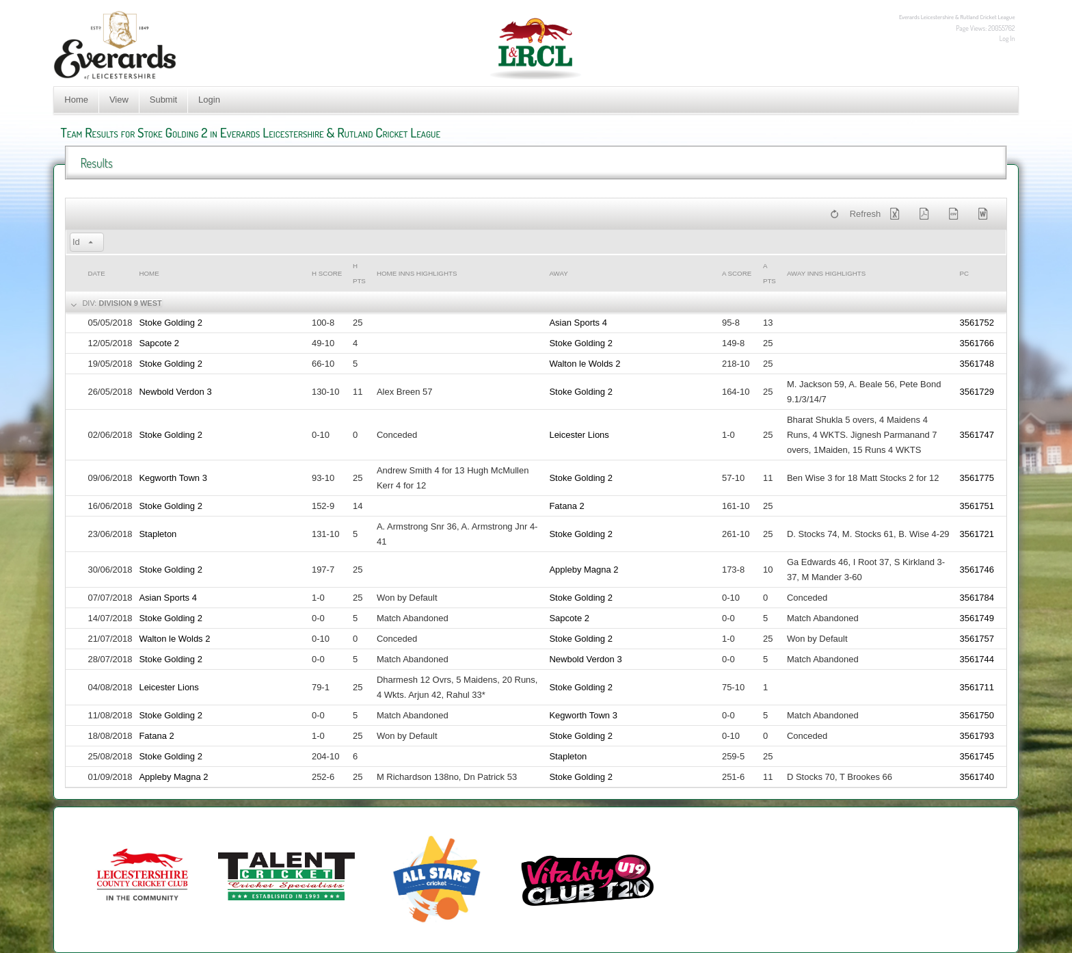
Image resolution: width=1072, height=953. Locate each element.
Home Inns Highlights (417, 273)
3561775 (976, 478)
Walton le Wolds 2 (584, 363)
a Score (736, 273)
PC (964, 273)
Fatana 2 (566, 506)
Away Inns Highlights (826, 273)
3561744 (976, 659)
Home (76, 99)
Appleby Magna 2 (583, 569)
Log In (1007, 38)
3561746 (976, 569)
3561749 (976, 618)
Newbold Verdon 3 (175, 392)
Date (96, 273)
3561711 (976, 687)
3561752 (976, 322)
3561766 (976, 343)
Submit (163, 99)
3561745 (976, 756)
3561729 (976, 392)
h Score (327, 273)
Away (558, 273)
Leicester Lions (578, 435)
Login (209, 99)
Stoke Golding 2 (170, 322)
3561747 (976, 435)
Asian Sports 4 (578, 322)
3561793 (976, 736)
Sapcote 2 (159, 343)
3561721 (976, 534)
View (119, 99)
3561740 (976, 777)
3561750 (976, 715)
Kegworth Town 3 (173, 478)
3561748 (976, 363)
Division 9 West (129, 303)
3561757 (976, 639)
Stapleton (157, 534)
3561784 (976, 597)
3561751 (976, 506)
